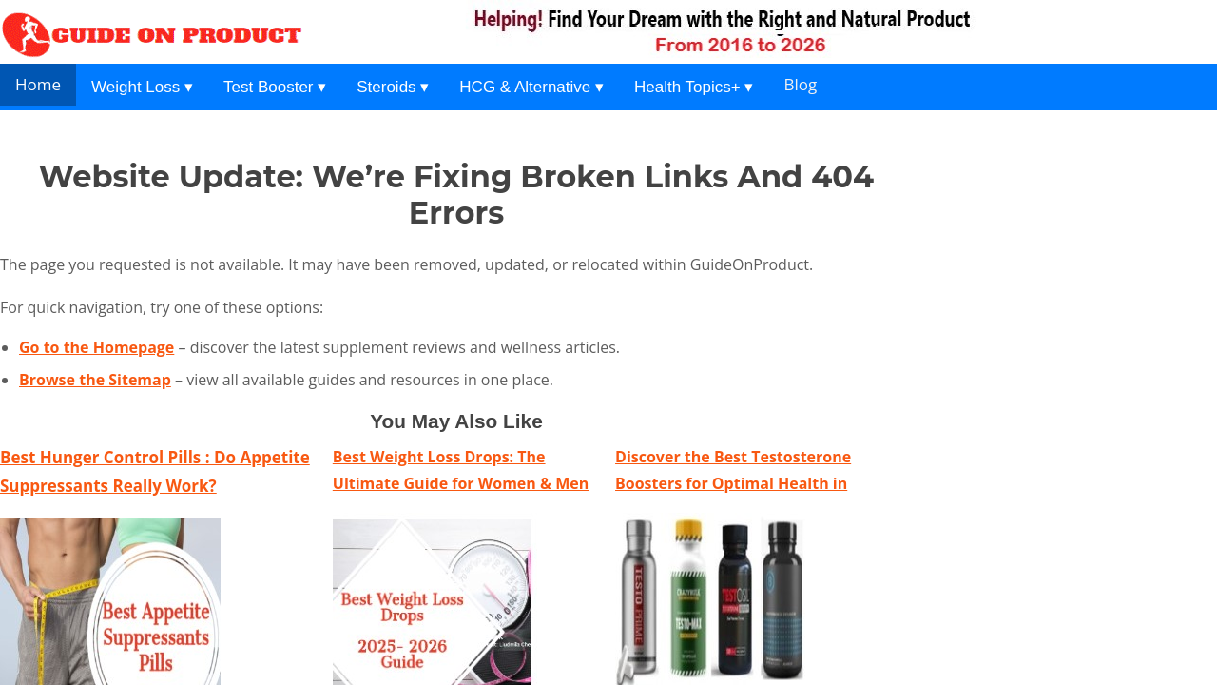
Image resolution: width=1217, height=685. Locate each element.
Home (38, 84)
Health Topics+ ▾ (693, 87)
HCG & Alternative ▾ (531, 87)
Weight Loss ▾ (142, 87)
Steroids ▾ (393, 87)
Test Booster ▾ (274, 87)
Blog (800, 84)
